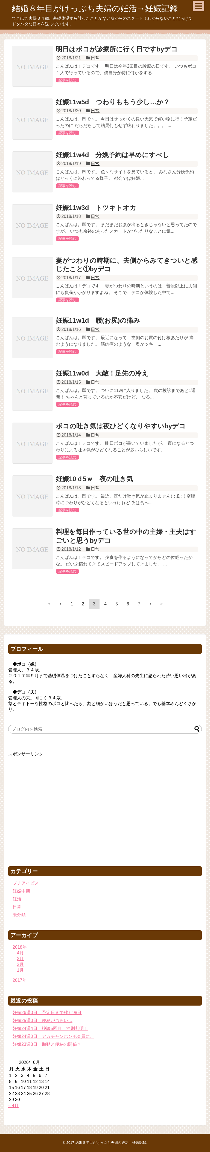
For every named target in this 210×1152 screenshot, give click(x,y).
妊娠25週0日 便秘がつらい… (42, 1020)
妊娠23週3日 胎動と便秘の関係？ (47, 1044)
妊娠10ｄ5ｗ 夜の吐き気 (94, 479)
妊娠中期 (21, 891)
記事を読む (67, 80)
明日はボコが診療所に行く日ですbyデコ (117, 49)
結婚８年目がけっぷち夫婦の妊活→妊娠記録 (95, 8)
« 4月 (13, 1105)
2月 (20, 964)
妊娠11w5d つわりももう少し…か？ (113, 102)
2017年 (20, 980)
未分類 (19, 915)
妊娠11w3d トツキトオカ (96, 207)
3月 (20, 958)
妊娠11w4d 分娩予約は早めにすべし (112, 154)
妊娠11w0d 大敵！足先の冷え (102, 373)
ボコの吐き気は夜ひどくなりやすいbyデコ (121, 426)
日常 (95, 58)
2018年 (20, 947)
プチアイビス (26, 883)
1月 (20, 970)
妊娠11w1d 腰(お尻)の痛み (98, 320)
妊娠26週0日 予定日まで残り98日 (47, 1012)
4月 (20, 953)
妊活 (17, 899)
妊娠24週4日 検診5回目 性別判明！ (50, 1028)
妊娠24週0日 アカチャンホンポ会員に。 (53, 1036)
